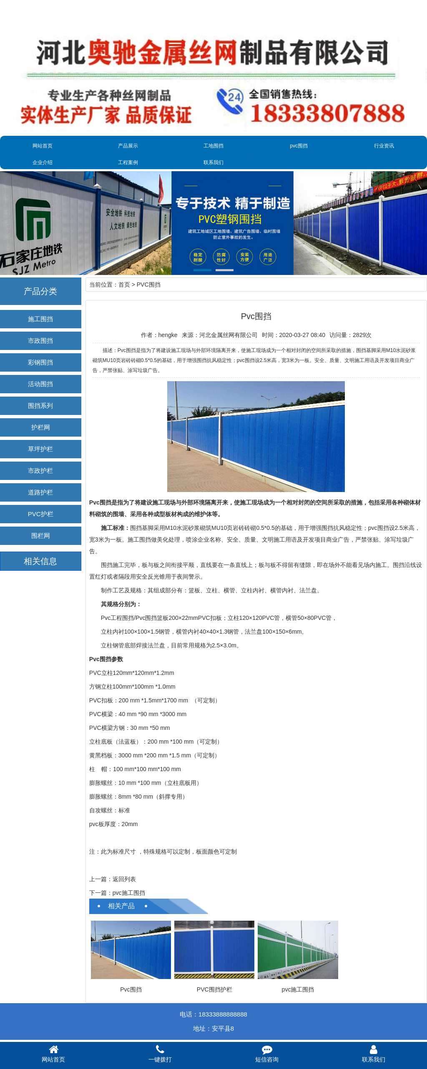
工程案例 (128, 162)
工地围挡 (213, 146)
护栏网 (40, 427)
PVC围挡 (149, 284)
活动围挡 (40, 383)
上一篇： (101, 879)
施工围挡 (40, 318)
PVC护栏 (40, 513)
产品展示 (128, 146)
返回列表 (124, 879)
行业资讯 (384, 146)
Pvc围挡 (130, 989)
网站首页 (43, 146)
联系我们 (213, 162)
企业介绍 (43, 162)
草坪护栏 (40, 448)
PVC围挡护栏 (214, 989)
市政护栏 (40, 470)
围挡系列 (40, 405)
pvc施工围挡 (129, 892)
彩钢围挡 (40, 362)
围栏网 (40, 535)
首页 (124, 284)
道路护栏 (40, 492)
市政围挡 (40, 340)
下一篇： (101, 892)
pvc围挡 (299, 146)
